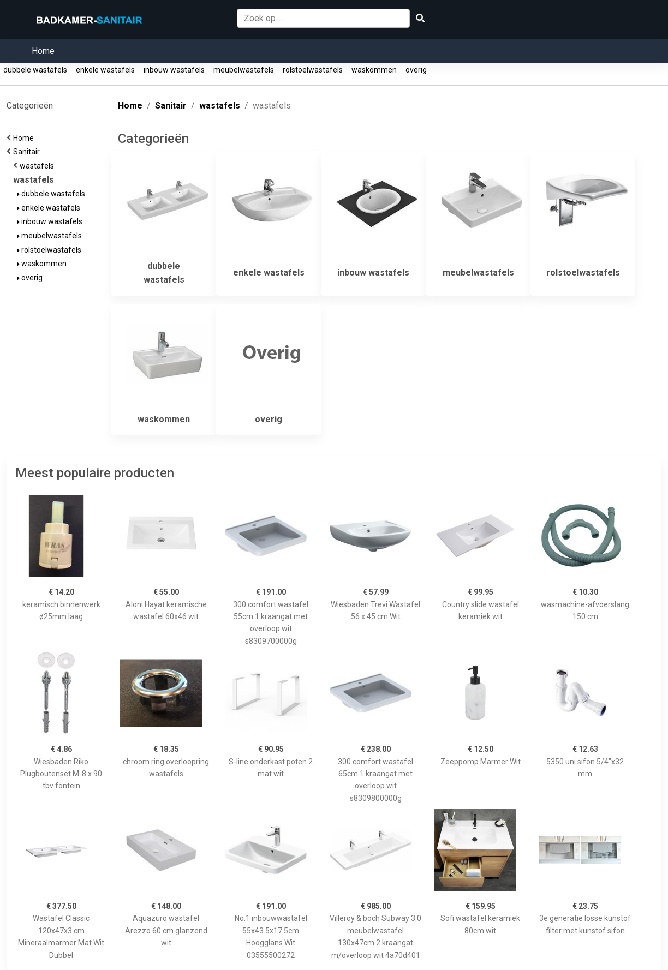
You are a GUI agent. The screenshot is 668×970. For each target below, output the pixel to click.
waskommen (374, 69)
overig (416, 69)
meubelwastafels (243, 69)
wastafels (38, 165)
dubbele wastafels (35, 69)
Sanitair (28, 151)
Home (43, 51)
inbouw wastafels (174, 69)
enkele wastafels (105, 69)
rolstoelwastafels (312, 69)
